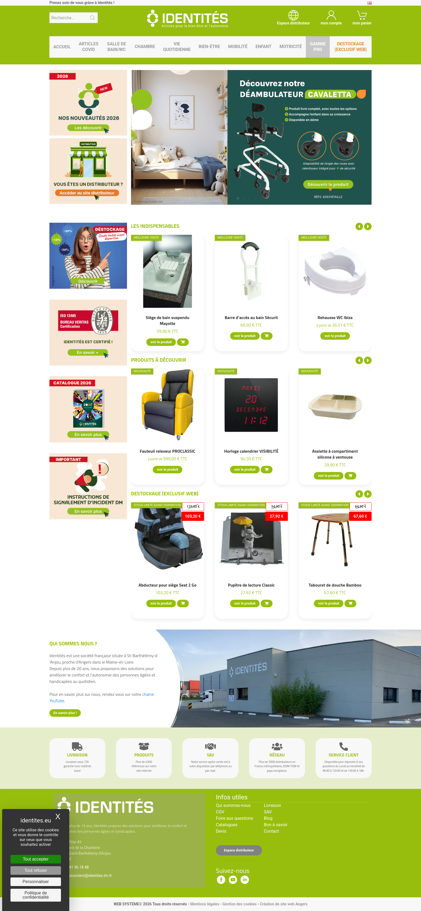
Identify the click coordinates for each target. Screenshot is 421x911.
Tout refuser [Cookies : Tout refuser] (35, 870)
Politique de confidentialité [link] (36, 895)
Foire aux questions (234, 818)
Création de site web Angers (283, 904)
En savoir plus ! (65, 713)
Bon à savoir (275, 824)
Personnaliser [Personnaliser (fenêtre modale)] (36, 881)
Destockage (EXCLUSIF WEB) (164, 493)
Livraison (272, 805)
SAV (268, 811)
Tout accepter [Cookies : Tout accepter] (36, 859)
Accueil (62, 46)
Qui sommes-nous (233, 805)
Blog (268, 818)
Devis (221, 831)
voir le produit (161, 342)
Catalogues (227, 824)
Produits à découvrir (158, 360)
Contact (271, 831)
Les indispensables (155, 226)
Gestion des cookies (240, 904)
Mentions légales (204, 904)
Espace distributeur (239, 850)
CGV (220, 811)
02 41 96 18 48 (76, 867)
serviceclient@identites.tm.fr (88, 875)
